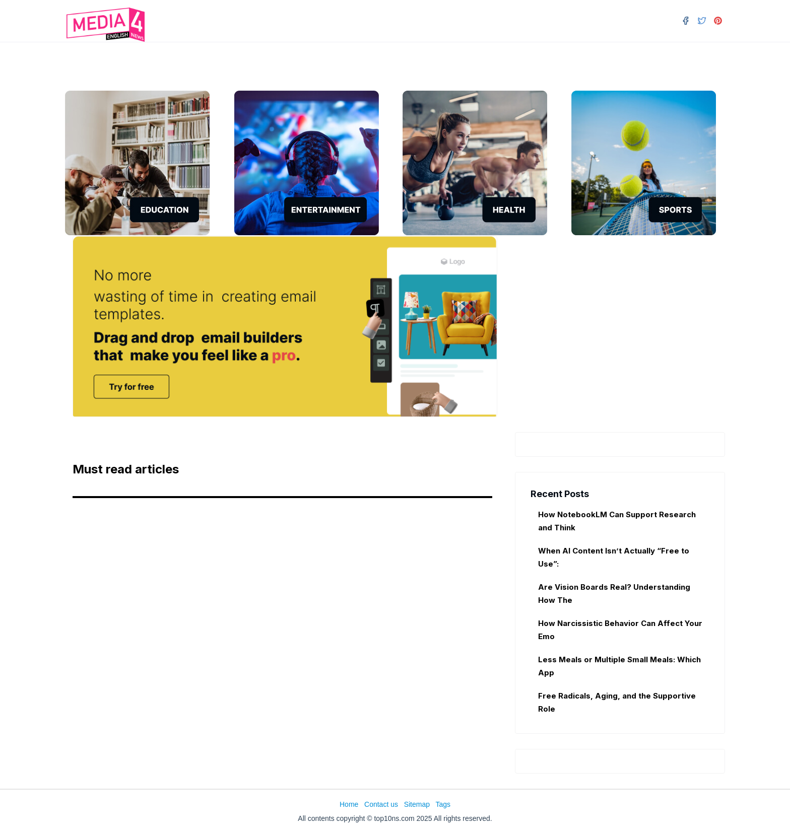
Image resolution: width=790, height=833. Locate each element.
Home (349, 804)
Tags (442, 804)
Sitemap (417, 804)
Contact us (381, 804)
